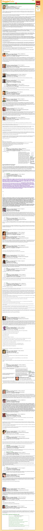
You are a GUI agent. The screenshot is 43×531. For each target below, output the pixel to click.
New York (20, 521)
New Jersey (14, 521)
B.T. (6, 107)
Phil (6, 116)
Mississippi (13, 520)
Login (33, 0)
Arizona (14, 516)
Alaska (12, 516)
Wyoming (21, 524)
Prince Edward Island (13, 526)
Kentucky (10, 519)
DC (14, 517)
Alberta (23, 524)
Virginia (10, 524)
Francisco (7, 326)
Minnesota (10, 520)
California (18, 516)
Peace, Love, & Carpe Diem (9, 451)
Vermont (19, 523)
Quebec (17, 526)
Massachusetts (19, 519)
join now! (14, 3)
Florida (16, 517)
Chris (6, 79)
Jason (6, 413)
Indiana (15, 518)
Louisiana (12, 519)
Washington (12, 524)
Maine (14, 519)
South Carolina (22, 522)
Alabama (10, 516)
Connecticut (10, 517)
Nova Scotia (27, 525)
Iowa (16, 518)
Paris (6, 399)
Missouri (15, 520)
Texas (15, 523)
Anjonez (7, 91)
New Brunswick (17, 525)
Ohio (9, 522)
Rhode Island (19, 522)
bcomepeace (31, 156)
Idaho (11, 518)
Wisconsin (18, 524)
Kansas (18, 518)
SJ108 (7, 273)
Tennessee (13, 523)
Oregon (13, 522)
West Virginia (15, 524)
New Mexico (17, 521)
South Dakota (10, 523)
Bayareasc (6, 505)
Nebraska (20, 520)
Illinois (13, 518)
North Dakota (26, 521)
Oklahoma (11, 522)
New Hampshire (11, 521)
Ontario (10, 526)
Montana (17, 520)
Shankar (7, 5)
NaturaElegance (8, 173)
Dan (5, 254)
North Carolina (22, 521)
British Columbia (11, 525)
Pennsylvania (16, 522)
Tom (6, 64)
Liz (6, 217)
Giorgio (7, 260)
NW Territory (24, 525)
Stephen (7, 316)
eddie (7, 467)
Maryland (16, 519)
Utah (16, 523)
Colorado (20, 516)
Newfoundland (21, 525)
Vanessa (7, 496)
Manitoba (14, 525)
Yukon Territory (23, 526)
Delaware (13, 517)
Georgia (18, 517)
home (3, 3)
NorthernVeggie (8, 445)
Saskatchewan (19, 526)
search (6, 3)
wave (6, 73)
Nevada (22, 520)
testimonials (10, 3)
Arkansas (16, 516)
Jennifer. (7, 231)
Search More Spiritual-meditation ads (10, 514)
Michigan (22, 519)
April (6, 430)
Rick (6, 98)
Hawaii (10, 518)
